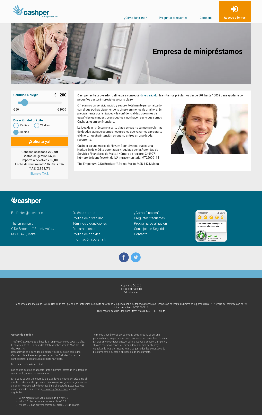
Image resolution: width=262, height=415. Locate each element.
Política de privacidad (88, 218)
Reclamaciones (84, 229)
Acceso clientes (235, 17)
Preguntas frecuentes (173, 17)
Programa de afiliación (150, 223)
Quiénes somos (84, 213)
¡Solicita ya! (39, 141)
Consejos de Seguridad (150, 229)
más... (222, 230)
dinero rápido (148, 95)
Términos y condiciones (90, 223)
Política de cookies (86, 234)
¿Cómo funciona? (135, 17)
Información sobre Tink (89, 239)
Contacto (206, 17)
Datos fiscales (131, 292)
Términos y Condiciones (55, 389)
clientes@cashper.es (29, 213)
